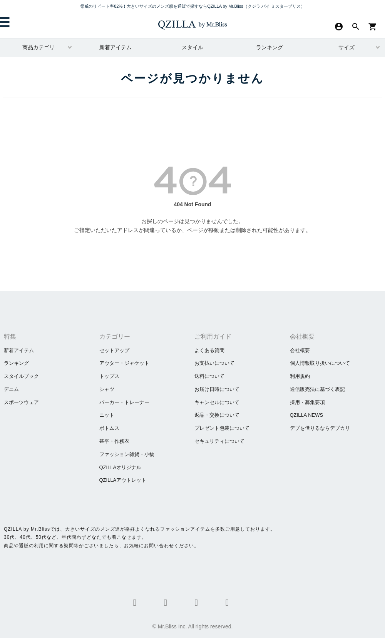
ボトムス (109, 428)
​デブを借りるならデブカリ (320, 428)
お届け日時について (216, 389)
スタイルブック (21, 376)
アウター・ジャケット (124, 363)
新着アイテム (115, 47)
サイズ (346, 47)
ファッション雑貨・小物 (126, 454)
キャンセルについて (216, 402)
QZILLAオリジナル (120, 467)
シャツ (106, 389)
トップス (109, 376)
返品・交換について (216, 415)
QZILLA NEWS (306, 415)
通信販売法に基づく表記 (317, 389)
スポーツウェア (21, 402)
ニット (106, 415)
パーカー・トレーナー (124, 402)
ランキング (269, 47)
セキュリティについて (219, 441)
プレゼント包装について (221, 428)
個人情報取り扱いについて (320, 363)
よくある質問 (209, 350)
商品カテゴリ (38, 47)
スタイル (192, 47)
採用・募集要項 (307, 402)
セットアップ (114, 350)
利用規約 (300, 376)
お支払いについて (214, 363)
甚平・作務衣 (114, 441)
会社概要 (300, 350)
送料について (209, 376)
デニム (11, 389)
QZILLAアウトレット (123, 480)
